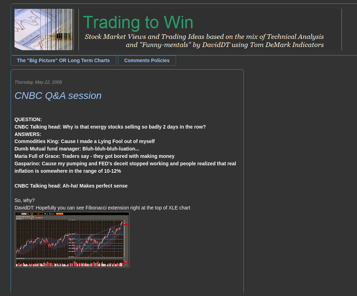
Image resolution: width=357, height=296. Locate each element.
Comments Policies (147, 60)
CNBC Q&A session (57, 95)
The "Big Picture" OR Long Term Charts (63, 60)
